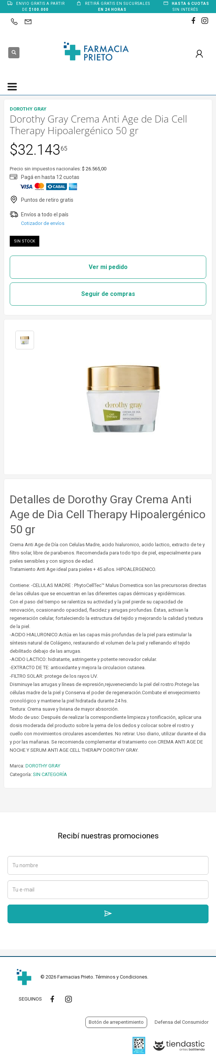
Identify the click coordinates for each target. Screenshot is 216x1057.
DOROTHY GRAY (42, 766)
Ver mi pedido (108, 267)
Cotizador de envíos (42, 223)
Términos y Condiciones (121, 977)
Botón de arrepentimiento (116, 1022)
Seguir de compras (108, 293)
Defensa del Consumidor (182, 1022)
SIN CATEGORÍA (50, 774)
